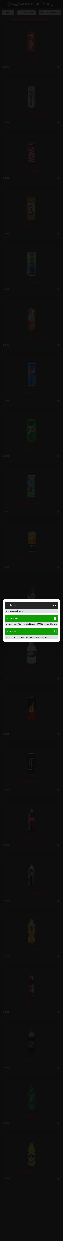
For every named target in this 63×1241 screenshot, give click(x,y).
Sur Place (11, 631)
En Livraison (12, 605)
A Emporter (12, 618)
